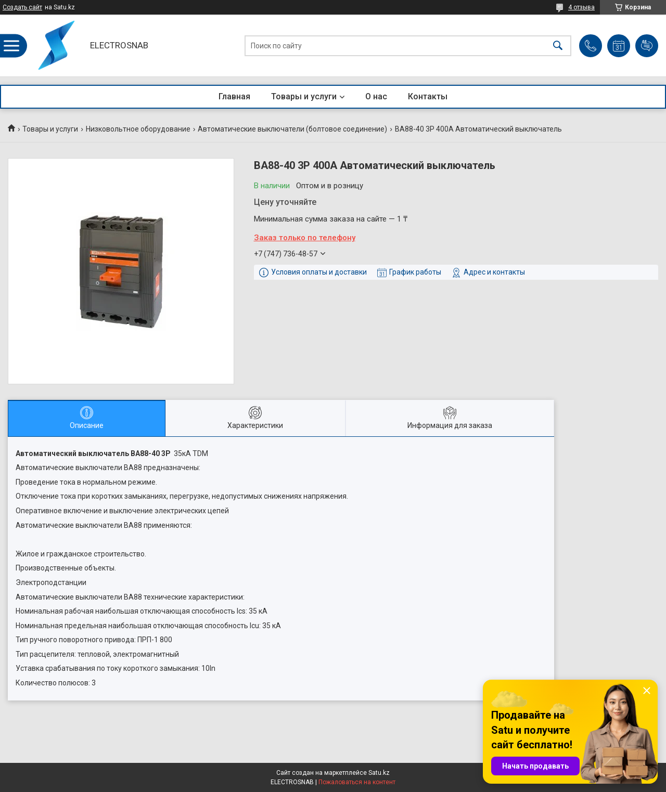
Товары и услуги (304, 96)
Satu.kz (379, 772)
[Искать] (557, 45)
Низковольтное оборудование (138, 129)
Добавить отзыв (646, 45)
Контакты (427, 96)
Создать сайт (22, 7)
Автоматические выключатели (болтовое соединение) (292, 129)
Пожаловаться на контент (356, 782)
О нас (376, 96)
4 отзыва (581, 7)
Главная (234, 96)
